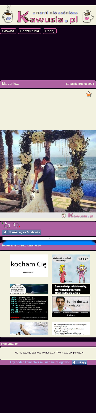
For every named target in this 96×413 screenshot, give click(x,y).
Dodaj (49, 31)
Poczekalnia (29, 31)
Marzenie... (10, 83)
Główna (8, 31)
